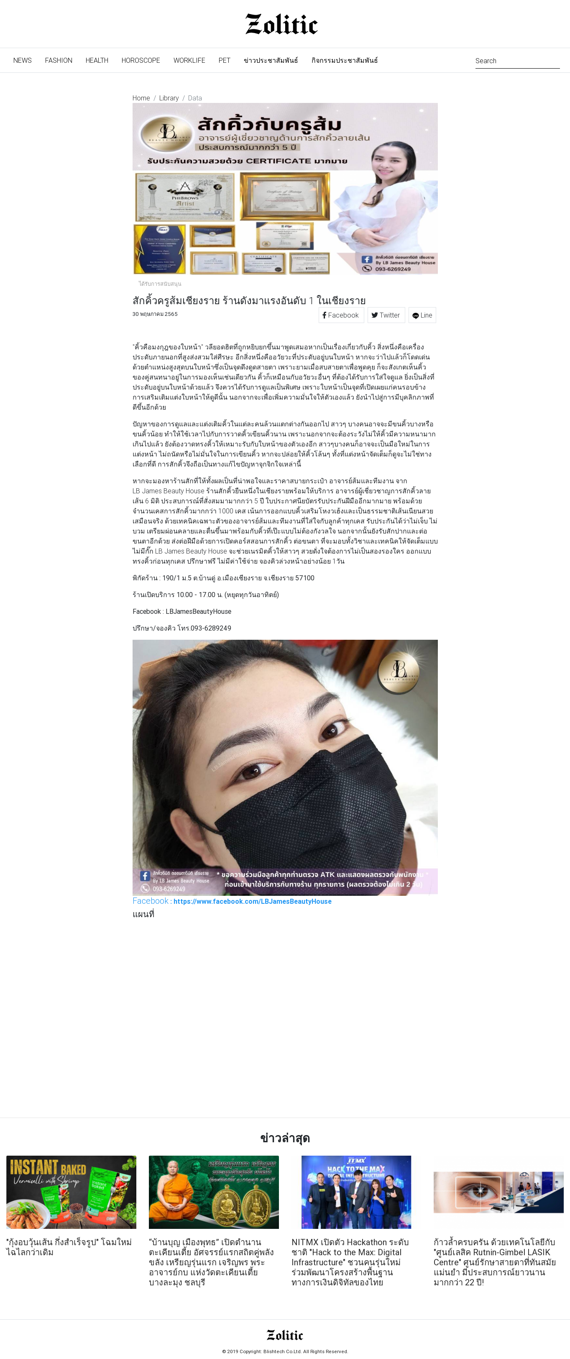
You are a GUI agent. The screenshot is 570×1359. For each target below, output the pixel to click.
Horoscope (141, 60)
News (25, 59)
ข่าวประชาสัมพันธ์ (271, 60)
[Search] (517, 60)
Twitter (386, 315)
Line (422, 315)
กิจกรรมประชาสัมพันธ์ (345, 60)
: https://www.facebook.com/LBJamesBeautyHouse (232, 901)
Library (169, 98)
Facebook (341, 315)
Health (97, 60)
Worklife (189, 60)
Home (141, 98)
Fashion (58, 60)
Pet (224, 60)
